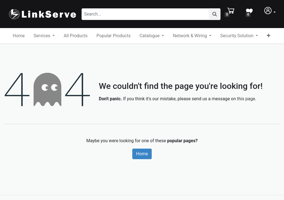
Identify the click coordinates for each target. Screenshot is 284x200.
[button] (268, 35)
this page (246, 98)
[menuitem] (18, 35)
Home (142, 153)
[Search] (222, 14)
